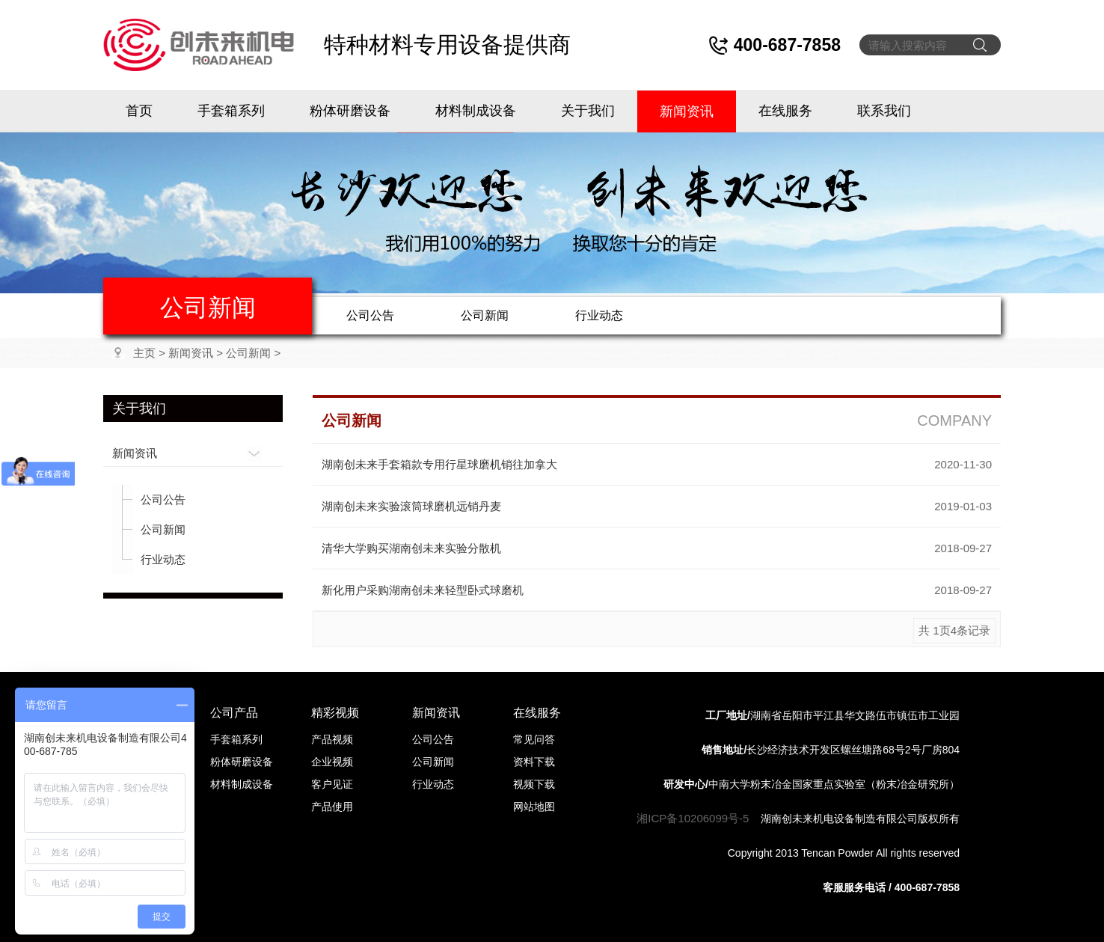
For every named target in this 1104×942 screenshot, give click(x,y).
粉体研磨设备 (350, 110)
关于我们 (588, 110)
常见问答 (534, 739)
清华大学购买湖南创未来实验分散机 (411, 548)
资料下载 (534, 762)
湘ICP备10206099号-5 (693, 818)
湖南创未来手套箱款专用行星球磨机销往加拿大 (439, 464)
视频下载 (534, 784)
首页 (139, 110)
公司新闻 (485, 315)
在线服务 (785, 110)
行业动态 (599, 315)
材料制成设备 (475, 110)
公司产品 (234, 712)
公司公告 (370, 315)
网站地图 (534, 807)
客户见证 (332, 784)
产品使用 (332, 807)
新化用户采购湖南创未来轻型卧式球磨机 (423, 590)
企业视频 (332, 762)
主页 (144, 352)
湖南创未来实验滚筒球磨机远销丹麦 (411, 506)
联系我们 (884, 110)
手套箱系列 (231, 110)
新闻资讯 (687, 111)
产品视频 (332, 739)
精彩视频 (335, 712)
